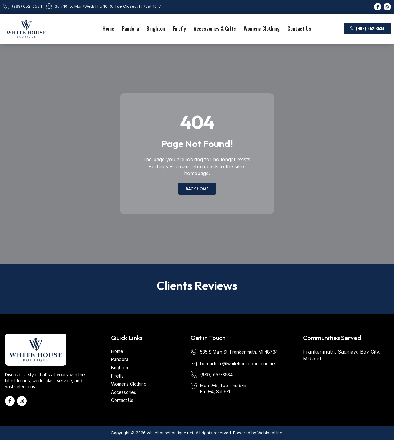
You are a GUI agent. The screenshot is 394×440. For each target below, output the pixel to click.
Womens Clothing (262, 28)
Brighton (156, 28)
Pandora (130, 28)
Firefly (179, 28)
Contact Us (299, 28)
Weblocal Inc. (270, 432)
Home (108, 28)
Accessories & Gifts (215, 28)
